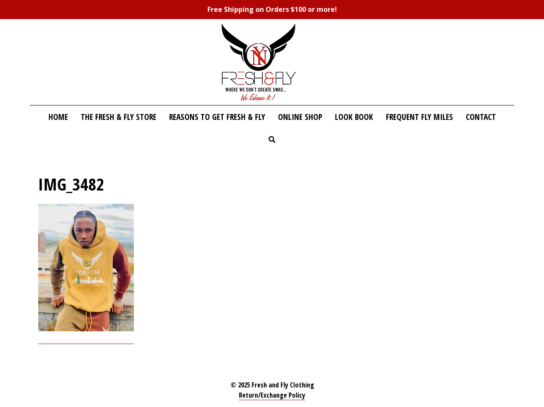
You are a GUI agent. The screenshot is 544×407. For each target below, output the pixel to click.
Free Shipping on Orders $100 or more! (272, 9)
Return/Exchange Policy (272, 395)
